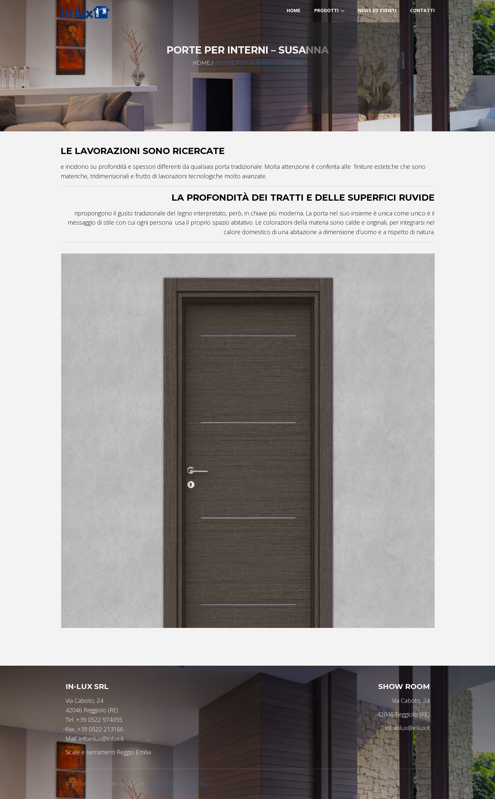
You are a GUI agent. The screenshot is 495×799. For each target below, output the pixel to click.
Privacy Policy (162, 784)
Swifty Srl (135, 784)
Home (201, 63)
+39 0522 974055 (99, 719)
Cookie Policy (194, 784)
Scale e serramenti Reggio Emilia (108, 752)
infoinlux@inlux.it (101, 739)
